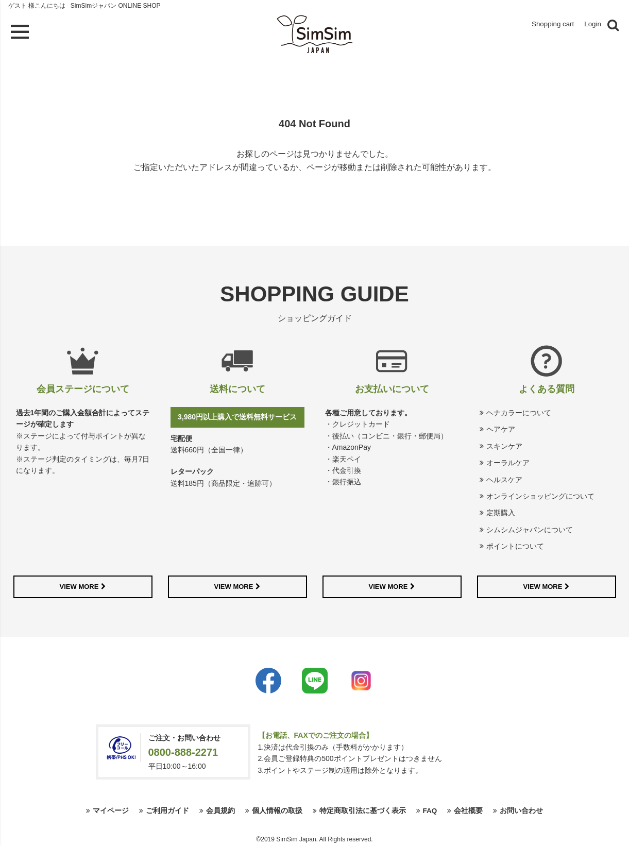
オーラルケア (508, 461)
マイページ (110, 809)
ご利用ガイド (167, 809)
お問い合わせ (521, 809)
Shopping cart (546, 25)
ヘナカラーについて (518, 411)
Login (592, 25)
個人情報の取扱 (276, 809)
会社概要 (468, 809)
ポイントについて (515, 544)
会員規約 (220, 809)
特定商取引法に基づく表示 (362, 809)
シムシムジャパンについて (529, 528)
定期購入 (500, 511)
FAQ (429, 809)
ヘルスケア (504, 477)
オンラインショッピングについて (540, 494)
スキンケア (504, 445)
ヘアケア (500, 428)
